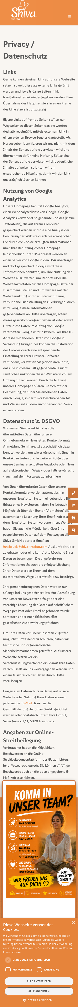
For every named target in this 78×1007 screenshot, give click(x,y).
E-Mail (27, 703)
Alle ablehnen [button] (39, 991)
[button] (39, 1000)
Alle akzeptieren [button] (39, 981)
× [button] (73, 922)
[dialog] (39, 962)
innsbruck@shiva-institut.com (25, 546)
